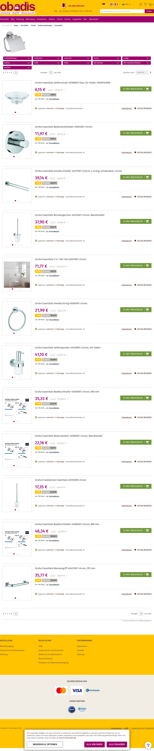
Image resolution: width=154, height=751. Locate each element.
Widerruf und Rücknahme (50, 654)
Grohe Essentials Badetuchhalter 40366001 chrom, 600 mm (67, 392)
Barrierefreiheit (45, 658)
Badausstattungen (45, 25)
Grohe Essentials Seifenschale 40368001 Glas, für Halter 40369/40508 (72, 83)
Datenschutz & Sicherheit (142, 728)
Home (16, 25)
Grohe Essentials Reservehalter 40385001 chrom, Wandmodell (68, 436)
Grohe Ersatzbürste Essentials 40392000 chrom (60, 480)
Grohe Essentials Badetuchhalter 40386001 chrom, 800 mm (67, 524)
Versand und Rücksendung (12, 650)
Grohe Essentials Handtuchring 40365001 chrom (61, 303)
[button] (126, 4)
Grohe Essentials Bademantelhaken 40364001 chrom (63, 127)
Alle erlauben (117, 744)
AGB (40, 646)
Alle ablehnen (94, 744)
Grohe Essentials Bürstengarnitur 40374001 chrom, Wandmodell (69, 215)
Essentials (58, 25)
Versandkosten (54, 99)
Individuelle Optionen (45, 744)
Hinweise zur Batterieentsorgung (53, 662)
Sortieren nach (128, 72)
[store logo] (17, 8)
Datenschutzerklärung (67, 738)
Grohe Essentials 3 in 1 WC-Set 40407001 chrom (60, 259)
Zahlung (4, 654)
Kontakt (80, 650)
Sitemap (80, 654)
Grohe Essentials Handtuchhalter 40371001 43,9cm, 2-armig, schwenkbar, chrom (78, 171)
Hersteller (25, 25)
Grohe (33, 25)
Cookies (42, 733)
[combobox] (122, 11)
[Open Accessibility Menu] (148, 745)
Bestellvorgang (7, 646)
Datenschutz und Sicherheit (51, 650)
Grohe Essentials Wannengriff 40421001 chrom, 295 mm (65, 568)
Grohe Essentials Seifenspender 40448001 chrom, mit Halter (68, 348)
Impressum (82, 646)
